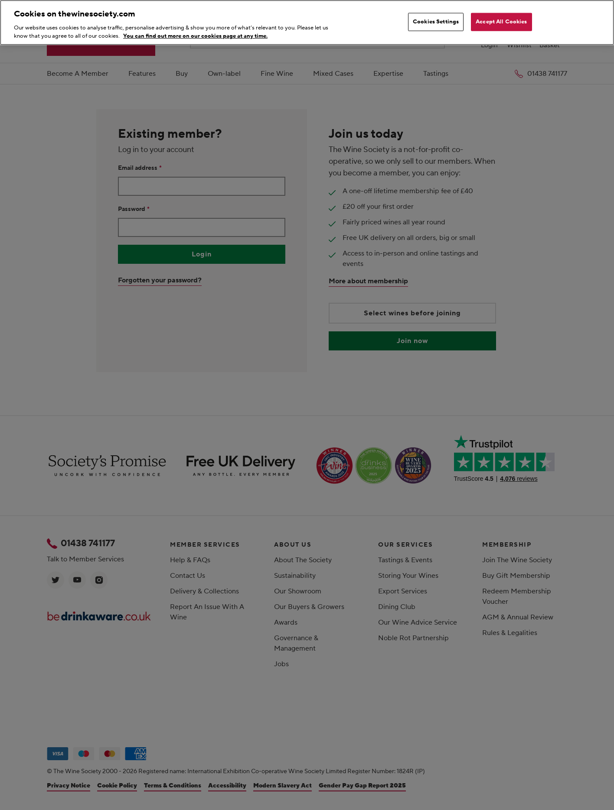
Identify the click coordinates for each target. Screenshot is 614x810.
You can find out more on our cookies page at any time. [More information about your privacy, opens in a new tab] (195, 35)
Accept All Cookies (501, 21)
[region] (307, 22)
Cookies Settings (436, 21)
